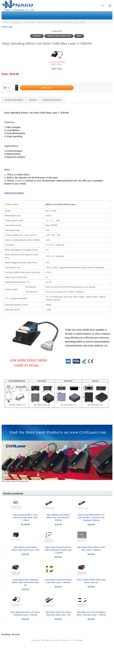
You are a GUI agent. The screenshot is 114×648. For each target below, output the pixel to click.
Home (5, 22)
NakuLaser (49, 640)
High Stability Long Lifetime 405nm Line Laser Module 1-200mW (58, 517)
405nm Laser (29, 22)
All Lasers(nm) (15, 22)
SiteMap (79, 640)
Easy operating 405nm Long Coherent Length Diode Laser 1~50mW (25, 517)
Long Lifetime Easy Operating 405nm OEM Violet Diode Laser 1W (25, 582)
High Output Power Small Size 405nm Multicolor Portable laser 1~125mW (58, 550)
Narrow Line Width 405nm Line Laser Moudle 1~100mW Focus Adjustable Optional (91, 517)
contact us (20, 180)
